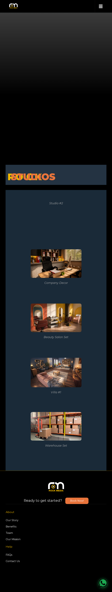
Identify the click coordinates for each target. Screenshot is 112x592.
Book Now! (77, 500)
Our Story (12, 520)
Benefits (11, 526)
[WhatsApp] (103, 583)
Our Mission (13, 539)
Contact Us (13, 561)
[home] (13, 6)
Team (9, 532)
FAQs (9, 554)
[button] (100, 6)
